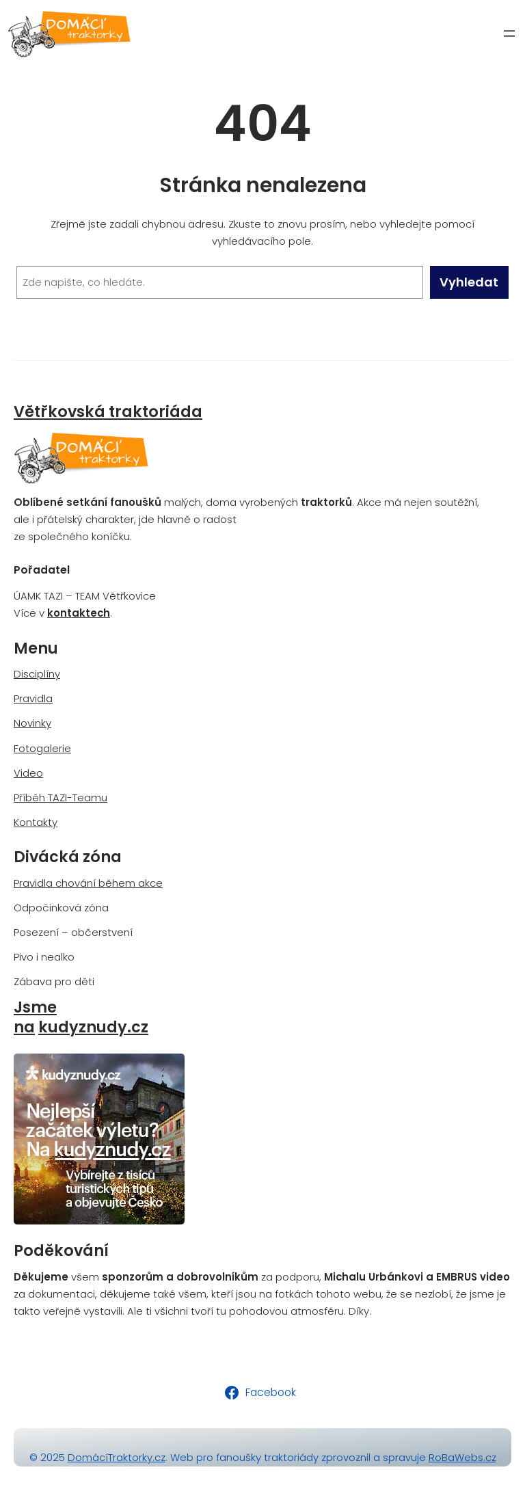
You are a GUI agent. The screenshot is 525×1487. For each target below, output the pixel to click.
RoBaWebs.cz (462, 1457)
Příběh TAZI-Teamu (60, 797)
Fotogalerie (42, 748)
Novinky (32, 723)
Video (28, 773)
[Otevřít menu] (509, 33)
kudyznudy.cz (93, 1027)
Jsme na (35, 1017)
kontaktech (78, 613)
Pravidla (33, 698)
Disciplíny (37, 674)
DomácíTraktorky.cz (116, 1457)
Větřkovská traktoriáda (108, 412)
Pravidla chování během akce (88, 883)
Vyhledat (469, 282)
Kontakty (35, 822)
